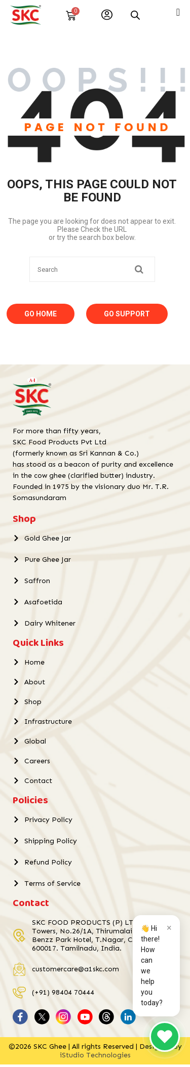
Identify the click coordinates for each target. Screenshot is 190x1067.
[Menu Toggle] (178, 12)
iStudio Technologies (95, 1057)
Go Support (127, 316)
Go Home (40, 316)
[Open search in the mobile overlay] (135, 15)
